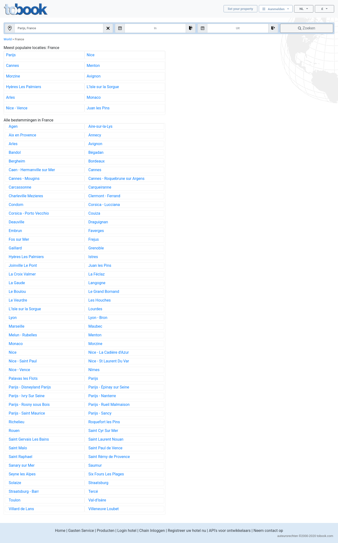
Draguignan (98, 222)
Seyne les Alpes (22, 474)
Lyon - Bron (97, 317)
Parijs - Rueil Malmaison (109, 404)
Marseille (16, 326)
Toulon (15, 500)
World (8, 39)
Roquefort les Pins (104, 422)
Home (60, 530)
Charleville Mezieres (26, 196)
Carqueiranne (99, 187)
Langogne (97, 283)
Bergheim (17, 161)
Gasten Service (81, 530)
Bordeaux (96, 161)
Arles (10, 97)
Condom (16, 204)
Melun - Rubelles (23, 335)
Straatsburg (98, 482)
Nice (90, 55)
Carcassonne (20, 187)
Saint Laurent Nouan (105, 439)
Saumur (95, 465)
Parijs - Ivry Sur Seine (27, 396)
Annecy (94, 135)
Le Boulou (17, 291)
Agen (13, 126)
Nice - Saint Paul (23, 361)
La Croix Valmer (22, 274)
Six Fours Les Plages (106, 474)
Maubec (95, 326)
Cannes (12, 65)
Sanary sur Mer (22, 465)
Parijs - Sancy (99, 413)
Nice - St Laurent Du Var (108, 361)
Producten (105, 530)
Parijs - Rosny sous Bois (29, 404)
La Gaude (17, 283)
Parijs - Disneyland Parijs (30, 387)
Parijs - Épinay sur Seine (108, 387)
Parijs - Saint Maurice (27, 413)
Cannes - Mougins (24, 178)
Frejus (93, 239)
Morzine (13, 76)
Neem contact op (268, 530)
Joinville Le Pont (23, 265)
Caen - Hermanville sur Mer (32, 170)
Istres (93, 256)
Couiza (94, 213)
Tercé (93, 491)
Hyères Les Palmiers (23, 87)
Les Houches (99, 300)
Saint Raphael (20, 456)
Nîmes (93, 369)
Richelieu (16, 422)
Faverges (96, 230)
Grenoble (96, 248)
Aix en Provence (22, 135)
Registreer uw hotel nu (187, 530)
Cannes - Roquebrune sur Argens (116, 178)
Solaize (15, 482)
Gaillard (15, 248)
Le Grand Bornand (103, 291)
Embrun (15, 230)
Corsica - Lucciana (104, 204)
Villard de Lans (21, 509)
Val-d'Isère (97, 500)
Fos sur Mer (19, 239)
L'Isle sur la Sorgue (103, 87)
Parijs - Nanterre (102, 396)
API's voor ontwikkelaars (230, 530)
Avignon (93, 76)
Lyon (13, 317)
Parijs (11, 55)
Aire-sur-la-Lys (100, 126)
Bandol (15, 152)
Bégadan (96, 152)
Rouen (14, 430)
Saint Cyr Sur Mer (103, 430)
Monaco (94, 97)
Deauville (16, 222)
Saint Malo (18, 448)
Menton (93, 65)
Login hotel (126, 530)
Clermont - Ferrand (104, 196)
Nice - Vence (17, 108)
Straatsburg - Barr (24, 491)
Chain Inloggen (152, 530)
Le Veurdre (18, 300)
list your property (240, 9)
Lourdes (95, 309)
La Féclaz (96, 274)
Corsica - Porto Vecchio (29, 213)
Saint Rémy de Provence (109, 456)
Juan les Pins (98, 108)
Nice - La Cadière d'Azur (108, 352)
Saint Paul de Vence (105, 448)
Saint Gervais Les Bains (29, 439)
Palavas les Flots (23, 378)
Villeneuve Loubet (103, 509)
